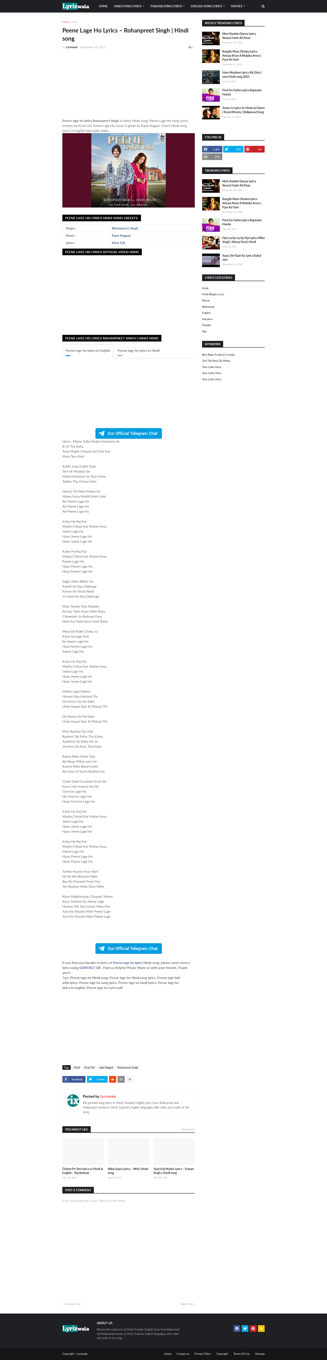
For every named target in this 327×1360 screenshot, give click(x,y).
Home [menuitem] (103, 6)
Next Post (187, 1304)
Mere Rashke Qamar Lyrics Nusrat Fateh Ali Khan (239, 36)
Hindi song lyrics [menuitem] (128, 6)
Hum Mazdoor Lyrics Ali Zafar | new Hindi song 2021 (242, 74)
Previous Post (72, 1304)
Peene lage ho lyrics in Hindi (139, 350)
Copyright (222, 1353)
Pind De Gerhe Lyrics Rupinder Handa (242, 92)
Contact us (183, 1353)
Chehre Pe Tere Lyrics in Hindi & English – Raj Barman (82, 1171)
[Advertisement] (128, 84)
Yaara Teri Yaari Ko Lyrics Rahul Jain (241, 257)
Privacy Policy (203, 1353)
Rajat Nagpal (121, 235)
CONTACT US (90, 968)
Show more (188, 1129)
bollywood (208, 306)
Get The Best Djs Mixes (216, 360)
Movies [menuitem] (236, 6)
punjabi (206, 325)
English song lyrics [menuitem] (206, 6)
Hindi (75, 21)
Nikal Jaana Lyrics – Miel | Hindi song (128, 1171)
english (206, 312)
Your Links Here (211, 367)
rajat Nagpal (106, 1067)
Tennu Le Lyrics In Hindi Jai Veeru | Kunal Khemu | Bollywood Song (243, 110)
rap (204, 331)
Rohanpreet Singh (125, 228)
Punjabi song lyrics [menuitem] (166, 6)
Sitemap (260, 1353)
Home (65, 21)
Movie (206, 300)
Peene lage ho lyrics (128, 963)
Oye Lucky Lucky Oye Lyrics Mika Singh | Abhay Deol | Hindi (243, 240)
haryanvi (207, 319)
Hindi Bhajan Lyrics (213, 294)
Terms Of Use (241, 1353)
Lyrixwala (108, 1096)
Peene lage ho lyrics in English (88, 350)
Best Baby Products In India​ (218, 354)
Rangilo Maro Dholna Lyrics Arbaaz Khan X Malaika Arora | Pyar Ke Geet (241, 55)
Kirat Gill (118, 243)
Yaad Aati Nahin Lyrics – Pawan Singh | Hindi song (173, 1171)
